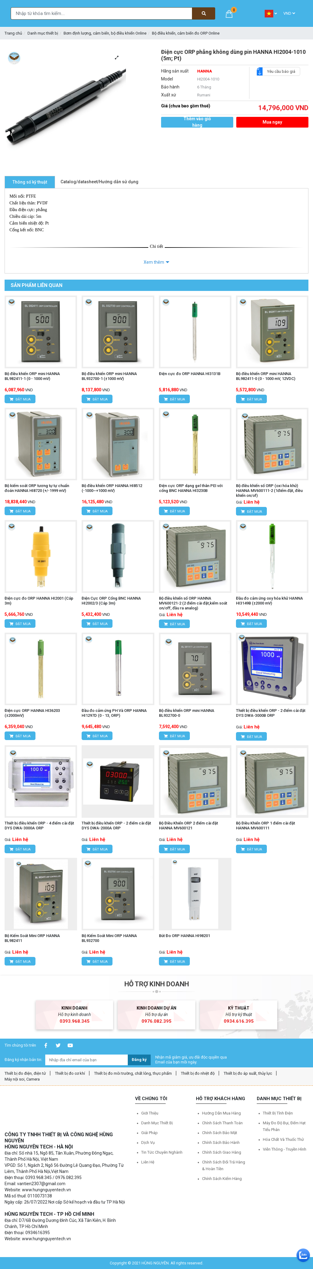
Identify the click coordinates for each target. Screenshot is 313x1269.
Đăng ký (139, 1059)
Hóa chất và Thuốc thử (283, 1139)
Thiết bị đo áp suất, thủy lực (248, 1073)
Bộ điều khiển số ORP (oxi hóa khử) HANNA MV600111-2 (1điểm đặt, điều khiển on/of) (269, 490)
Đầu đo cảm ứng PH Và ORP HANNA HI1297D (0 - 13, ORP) (114, 713)
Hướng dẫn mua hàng (221, 1113)
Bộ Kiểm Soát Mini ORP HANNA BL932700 (109, 938)
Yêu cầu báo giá (278, 71)
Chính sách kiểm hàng (222, 1178)
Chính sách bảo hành (221, 1142)
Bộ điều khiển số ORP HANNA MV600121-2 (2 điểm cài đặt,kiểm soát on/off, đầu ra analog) (193, 603)
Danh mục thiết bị (43, 33)
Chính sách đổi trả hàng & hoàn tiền (223, 1165)
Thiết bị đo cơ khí (70, 1073)
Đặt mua (20, 399)
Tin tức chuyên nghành (161, 1152)
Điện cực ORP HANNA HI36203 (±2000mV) (32, 713)
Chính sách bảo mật (219, 1132)
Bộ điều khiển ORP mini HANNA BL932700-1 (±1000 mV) (109, 376)
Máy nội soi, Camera (22, 1079)
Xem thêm (154, 262)
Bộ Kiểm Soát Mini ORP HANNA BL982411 (32, 938)
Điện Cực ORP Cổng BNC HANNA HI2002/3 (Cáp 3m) (111, 600)
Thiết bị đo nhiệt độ (198, 1073)
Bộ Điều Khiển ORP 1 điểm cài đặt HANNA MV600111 (265, 825)
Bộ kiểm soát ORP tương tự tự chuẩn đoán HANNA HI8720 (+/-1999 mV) (37, 488)
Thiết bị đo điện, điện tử (25, 1073)
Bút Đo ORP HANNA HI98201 (184, 935)
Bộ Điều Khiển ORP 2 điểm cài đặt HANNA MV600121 (188, 825)
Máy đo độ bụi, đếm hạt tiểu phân (284, 1126)
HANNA (204, 71)
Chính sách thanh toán (222, 1123)
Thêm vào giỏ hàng (197, 122)
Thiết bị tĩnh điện (278, 1113)
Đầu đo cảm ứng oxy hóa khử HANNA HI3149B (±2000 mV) (269, 600)
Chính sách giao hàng (221, 1152)
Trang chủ (13, 33)
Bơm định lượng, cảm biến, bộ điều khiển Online (105, 33)
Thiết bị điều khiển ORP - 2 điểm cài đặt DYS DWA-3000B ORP (270, 713)
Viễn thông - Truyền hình (284, 1149)
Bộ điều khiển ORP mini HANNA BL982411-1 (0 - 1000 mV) (32, 376)
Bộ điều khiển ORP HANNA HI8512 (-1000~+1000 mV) (112, 488)
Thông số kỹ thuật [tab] (30, 182)
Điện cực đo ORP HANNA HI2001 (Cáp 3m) (39, 600)
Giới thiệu (149, 1113)
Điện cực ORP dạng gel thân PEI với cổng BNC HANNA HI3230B (191, 488)
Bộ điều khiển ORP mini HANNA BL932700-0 (186, 713)
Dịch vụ (148, 1142)
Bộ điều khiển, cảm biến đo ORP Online (185, 33)
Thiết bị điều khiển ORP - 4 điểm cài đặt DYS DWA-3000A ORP (39, 825)
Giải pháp (149, 1132)
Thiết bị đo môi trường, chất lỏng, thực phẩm (133, 1073)
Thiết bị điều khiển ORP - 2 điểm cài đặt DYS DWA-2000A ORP (116, 825)
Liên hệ (147, 1162)
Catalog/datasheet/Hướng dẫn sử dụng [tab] (99, 181)
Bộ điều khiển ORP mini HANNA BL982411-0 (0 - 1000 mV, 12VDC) (265, 376)
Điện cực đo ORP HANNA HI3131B (189, 373)
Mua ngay (272, 122)
